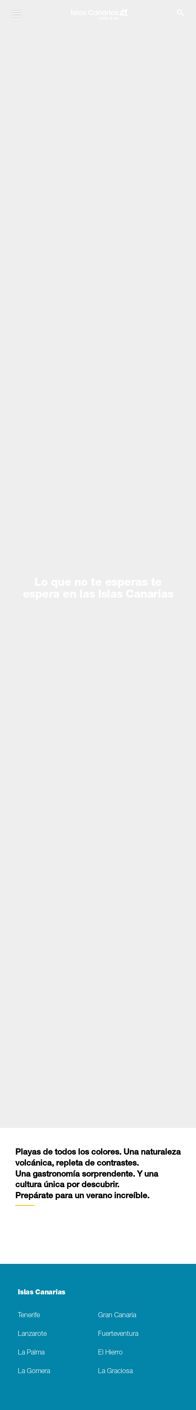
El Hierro (110, 1353)
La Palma (31, 1353)
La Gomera (34, 1371)
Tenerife (29, 1315)
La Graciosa (115, 1371)
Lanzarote (32, 1334)
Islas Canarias (41, 1293)
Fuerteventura (118, 1334)
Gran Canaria (117, 1315)
